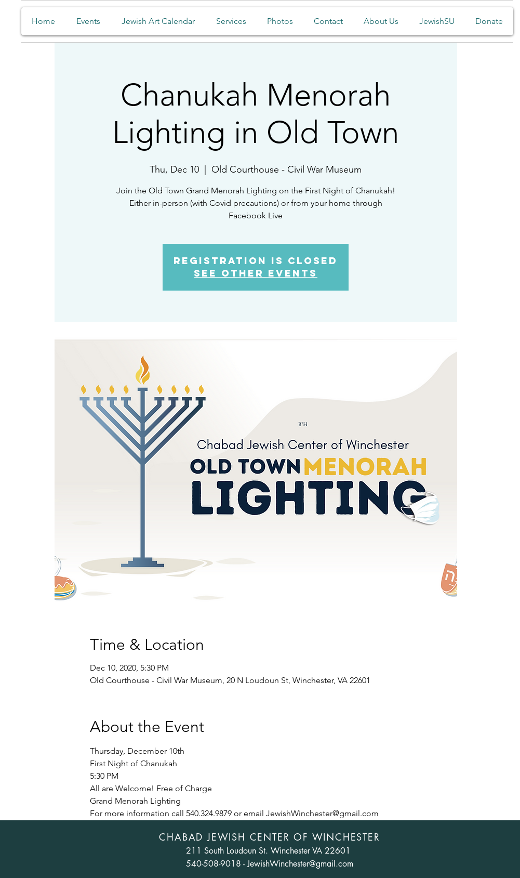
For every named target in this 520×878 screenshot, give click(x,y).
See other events (255, 273)
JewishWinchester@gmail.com (300, 863)
